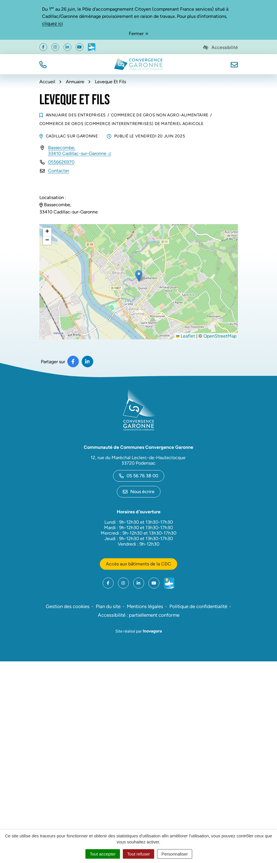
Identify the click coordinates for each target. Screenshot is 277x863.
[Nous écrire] (234, 64)
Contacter (58, 170)
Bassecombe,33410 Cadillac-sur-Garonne (79, 150)
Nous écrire (138, 491)
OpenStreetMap (219, 336)
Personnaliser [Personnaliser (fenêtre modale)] (174, 853)
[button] (43, 64)
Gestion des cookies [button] (67, 606)
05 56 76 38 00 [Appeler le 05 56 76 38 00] (138, 475)
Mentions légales (145, 606)
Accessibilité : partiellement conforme (138, 615)
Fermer (138, 33)
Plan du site (108, 606)
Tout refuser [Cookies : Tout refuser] (138, 853)
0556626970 (61, 162)
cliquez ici (52, 23)
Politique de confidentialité (198, 606)
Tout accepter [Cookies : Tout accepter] (103, 853)
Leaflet (185, 336)
